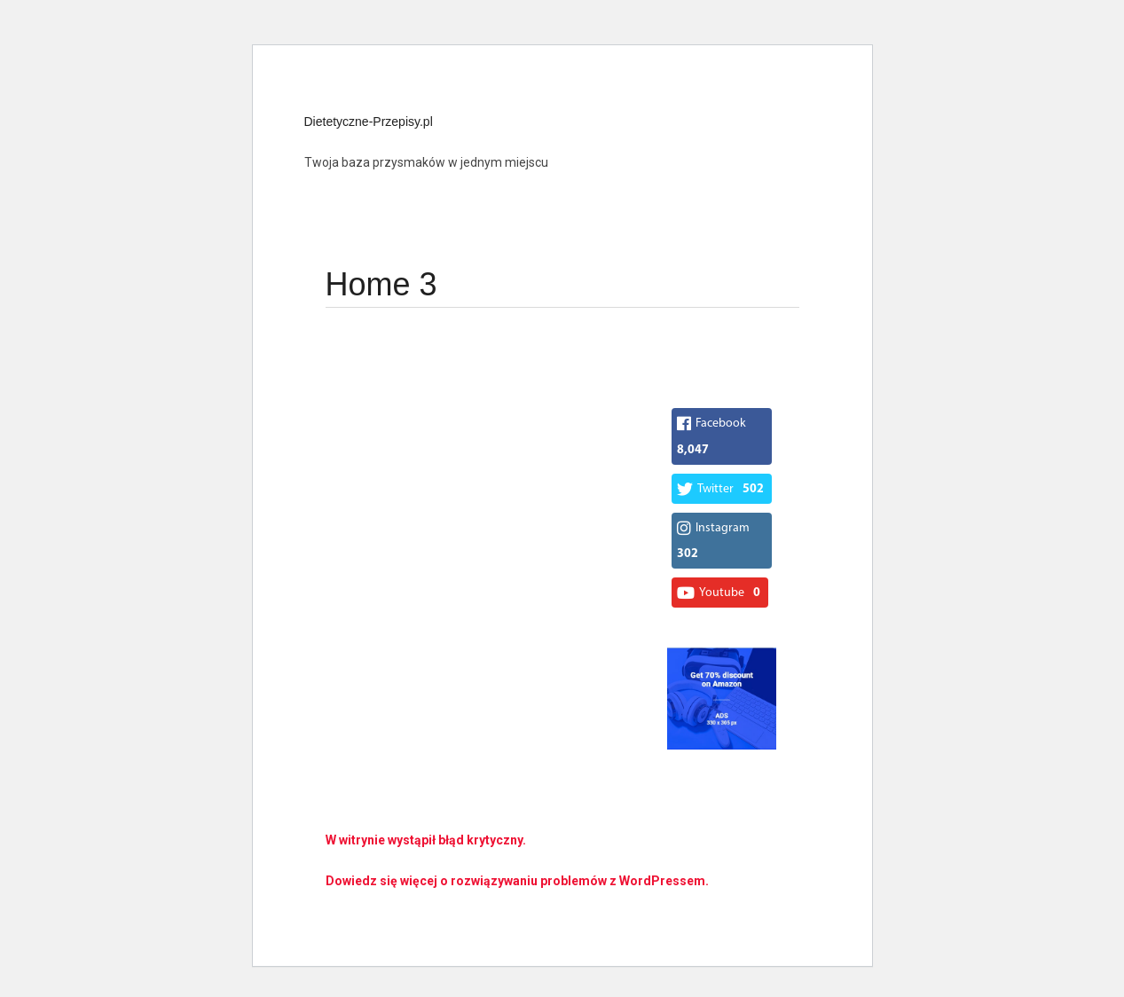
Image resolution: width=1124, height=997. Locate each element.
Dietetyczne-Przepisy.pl (368, 121)
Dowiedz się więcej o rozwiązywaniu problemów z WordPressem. (517, 881)
